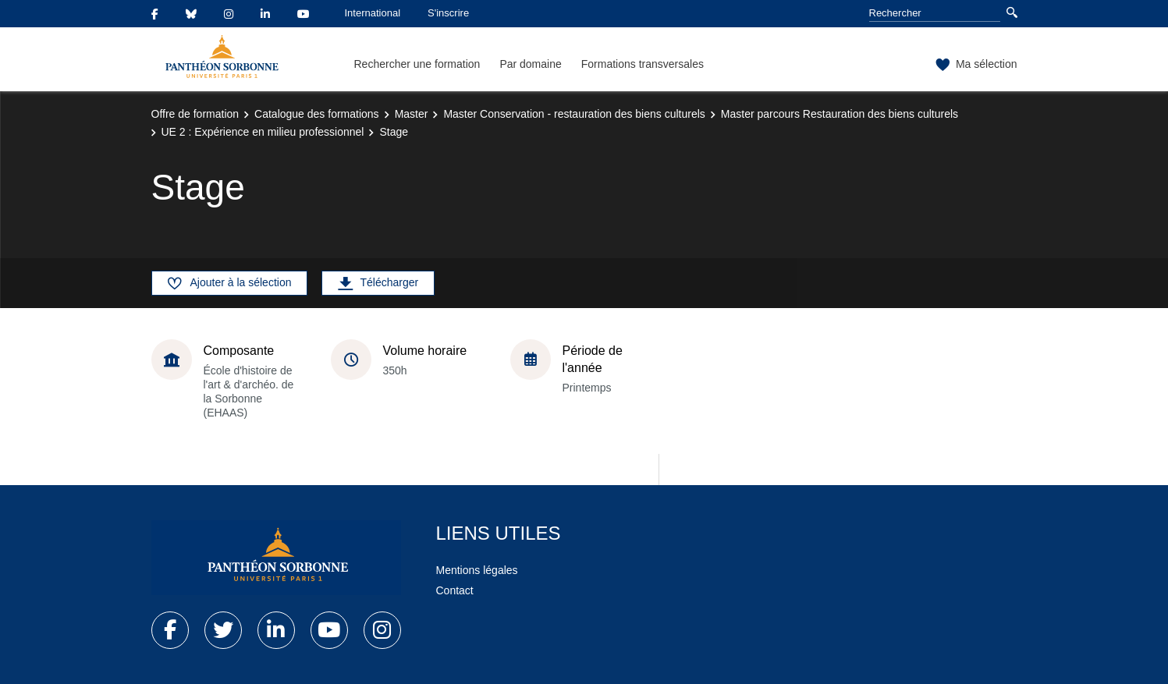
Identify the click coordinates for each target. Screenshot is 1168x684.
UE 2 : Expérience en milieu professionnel (263, 132)
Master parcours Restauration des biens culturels (839, 114)
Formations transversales (642, 64)
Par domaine (530, 64)
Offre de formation (195, 114)
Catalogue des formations (316, 114)
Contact (455, 590)
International (373, 13)
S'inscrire (448, 13)
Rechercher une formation (417, 64)
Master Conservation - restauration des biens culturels (574, 114)
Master (411, 114)
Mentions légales (477, 570)
